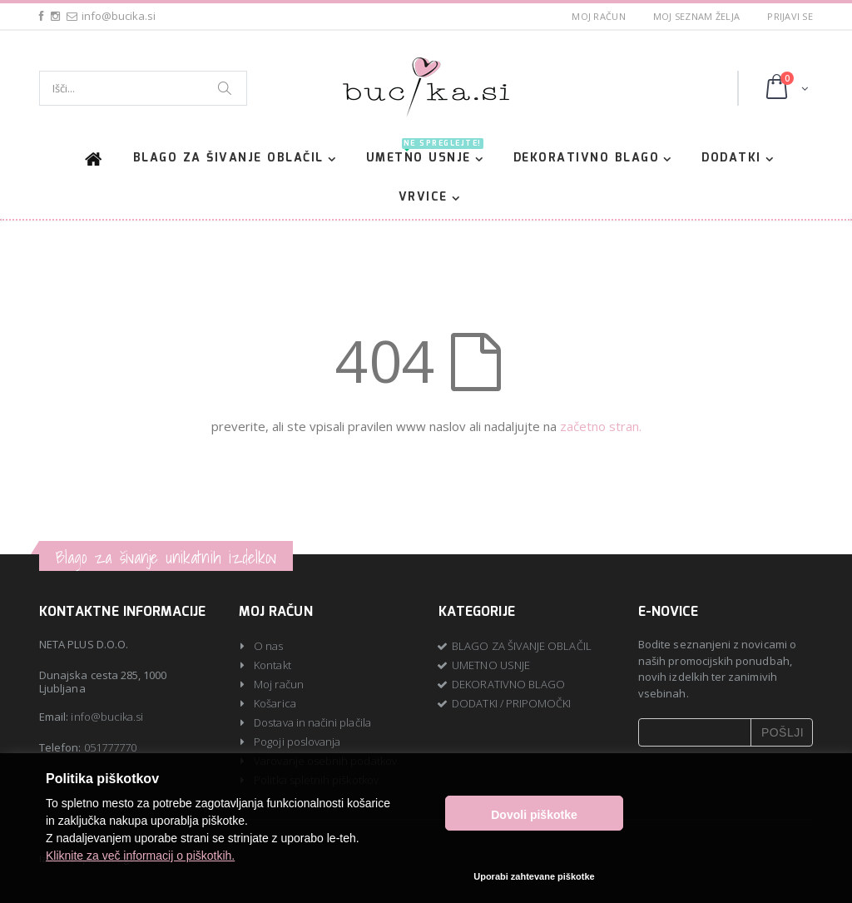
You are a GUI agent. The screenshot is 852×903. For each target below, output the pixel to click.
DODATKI (731, 158)
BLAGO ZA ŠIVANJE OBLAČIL (228, 158)
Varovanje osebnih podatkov (325, 760)
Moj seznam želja (696, 16)
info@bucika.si (107, 716)
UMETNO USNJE (424, 155)
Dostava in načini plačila (312, 722)
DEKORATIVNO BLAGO (586, 158)
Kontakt (272, 664)
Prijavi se (790, 16)
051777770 (110, 747)
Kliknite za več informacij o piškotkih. (140, 869)
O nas (268, 645)
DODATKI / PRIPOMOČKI (511, 703)
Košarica (275, 703)
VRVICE (423, 197)
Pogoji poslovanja (297, 741)
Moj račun (598, 16)
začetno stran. (600, 426)
